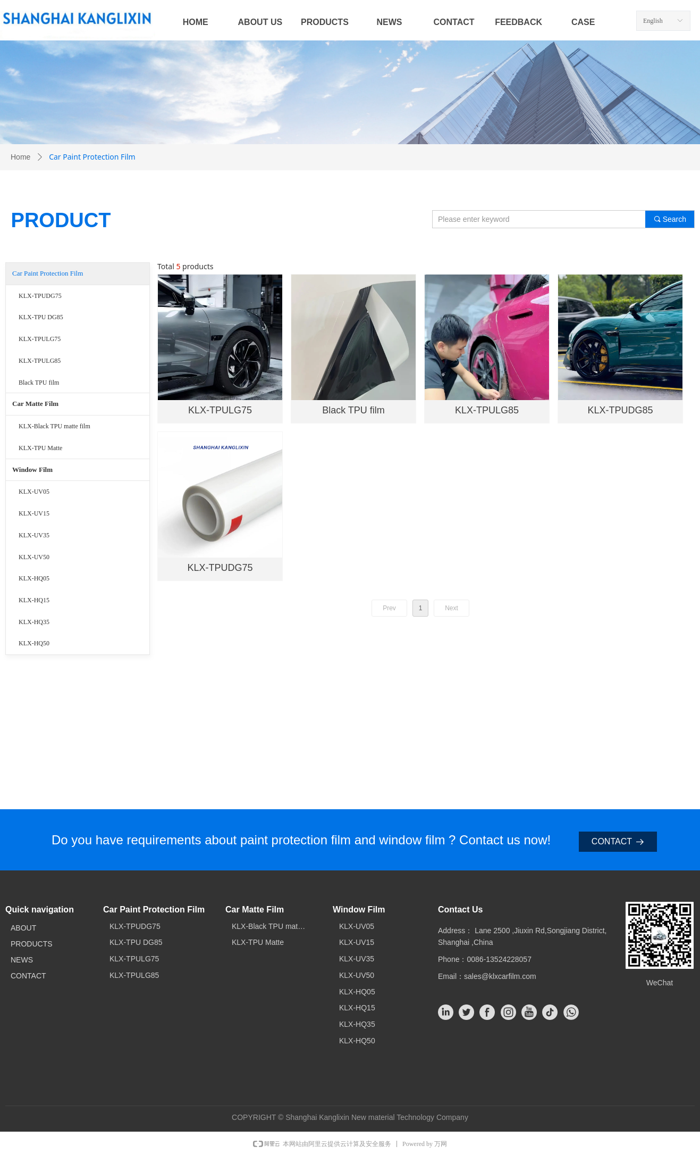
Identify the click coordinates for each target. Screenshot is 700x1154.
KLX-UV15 (34, 513)
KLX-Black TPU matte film (54, 426)
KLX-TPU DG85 (41, 317)
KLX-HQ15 (34, 600)
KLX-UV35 (34, 535)
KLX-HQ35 (34, 622)
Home (20, 157)
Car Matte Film (35, 404)
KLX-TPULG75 (40, 339)
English (653, 20)
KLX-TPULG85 (40, 360)
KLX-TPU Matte (40, 448)
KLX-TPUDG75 (40, 296)
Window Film (32, 470)
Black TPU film (39, 382)
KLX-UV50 (34, 557)
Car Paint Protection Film (47, 273)
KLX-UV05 (34, 491)
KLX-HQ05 (34, 578)
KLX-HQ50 (34, 643)
